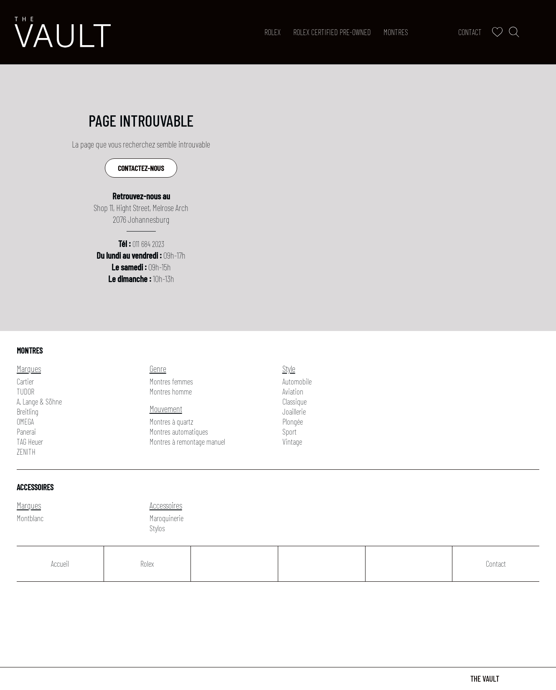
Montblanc (30, 518)
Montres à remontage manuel (187, 441)
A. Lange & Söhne (39, 401)
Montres (395, 32)
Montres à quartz (171, 421)
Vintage (292, 441)
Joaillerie (294, 411)
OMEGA (25, 421)
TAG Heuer (30, 441)
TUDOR (25, 391)
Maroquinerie (166, 518)
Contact (470, 32)
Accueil (60, 563)
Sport (289, 431)
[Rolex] (539, 32)
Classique (294, 401)
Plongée (292, 421)
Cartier (25, 381)
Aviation (292, 391)
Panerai (26, 431)
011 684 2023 (148, 244)
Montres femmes (171, 381)
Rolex (272, 32)
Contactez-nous (141, 168)
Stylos (157, 528)
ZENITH (26, 451)
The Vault (484, 678)
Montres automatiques (179, 431)
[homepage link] (63, 32)
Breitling (27, 411)
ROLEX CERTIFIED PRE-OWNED (332, 32)
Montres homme (171, 391)
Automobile (297, 381)
